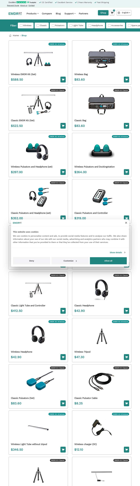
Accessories (117, 25)
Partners (83, 13)
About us (23, 5)
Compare (47, 13)
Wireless (27, 25)
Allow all (108, 261)
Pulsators (59, 25)
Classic (43, 25)
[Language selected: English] (124, 12)
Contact (31, 5)
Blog (58, 13)
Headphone (97, 25)
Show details (116, 252)
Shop (103, 12)
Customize (70, 261)
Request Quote (13, 5)
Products (31, 13)
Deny (31, 261)
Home (14, 35)
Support (69, 13)
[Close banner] (126, 223)
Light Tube (78, 25)
